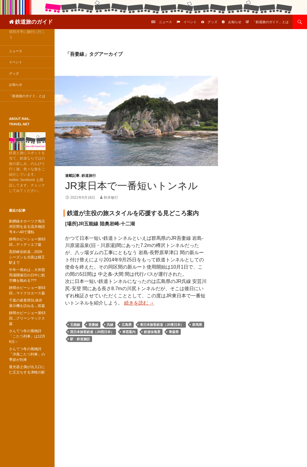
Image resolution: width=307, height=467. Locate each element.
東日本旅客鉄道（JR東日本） (162, 324)
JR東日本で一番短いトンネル (131, 185)
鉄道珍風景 (152, 332)
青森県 (174, 332)
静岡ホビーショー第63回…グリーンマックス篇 (27, 318)
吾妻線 (93, 324)
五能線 (75, 324)
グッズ (212, 22)
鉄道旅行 (89, 176)
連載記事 (72, 176)
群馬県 (197, 324)
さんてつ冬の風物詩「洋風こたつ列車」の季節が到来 (27, 354)
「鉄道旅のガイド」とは (270, 22)
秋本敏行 (111, 197)
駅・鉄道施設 (80, 339)
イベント (190, 22)
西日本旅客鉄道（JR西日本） (92, 332)
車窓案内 (129, 332)
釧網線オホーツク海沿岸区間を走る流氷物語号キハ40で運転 (27, 226)
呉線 (110, 324)
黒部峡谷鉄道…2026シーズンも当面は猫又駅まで (27, 257)
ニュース (165, 22)
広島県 (127, 324)
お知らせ (234, 22)
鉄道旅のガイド (34, 22)
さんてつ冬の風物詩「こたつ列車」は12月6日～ (27, 336)
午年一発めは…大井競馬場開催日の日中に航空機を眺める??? (27, 275)
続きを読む (139, 302)
